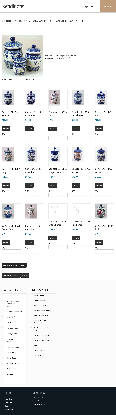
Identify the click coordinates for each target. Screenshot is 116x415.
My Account (9, 409)
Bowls (9, 322)
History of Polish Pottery (43, 310)
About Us (37, 345)
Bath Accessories (13, 347)
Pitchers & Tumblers (14, 312)
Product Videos (39, 300)
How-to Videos (39, 295)
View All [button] (25, 275)
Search (7, 406)
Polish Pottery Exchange (43, 335)
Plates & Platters (13, 328)
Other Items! (11, 358)
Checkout (8, 402)
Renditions (12, 6)
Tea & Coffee (12, 317)
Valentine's (11, 380)
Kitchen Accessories (11, 340)
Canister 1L (77, 21)
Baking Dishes (12, 333)
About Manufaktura (41, 315)
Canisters (60, 21)
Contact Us (38, 350)
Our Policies (38, 355)
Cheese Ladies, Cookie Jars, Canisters (27, 21)
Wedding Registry (13, 363)
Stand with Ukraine (41, 305)
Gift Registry (11, 369)
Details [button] (6, 128)
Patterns (10, 296)
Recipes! (10, 374)
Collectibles (11, 352)
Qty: (4, 134)
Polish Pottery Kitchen (42, 340)
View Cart (8, 399)
